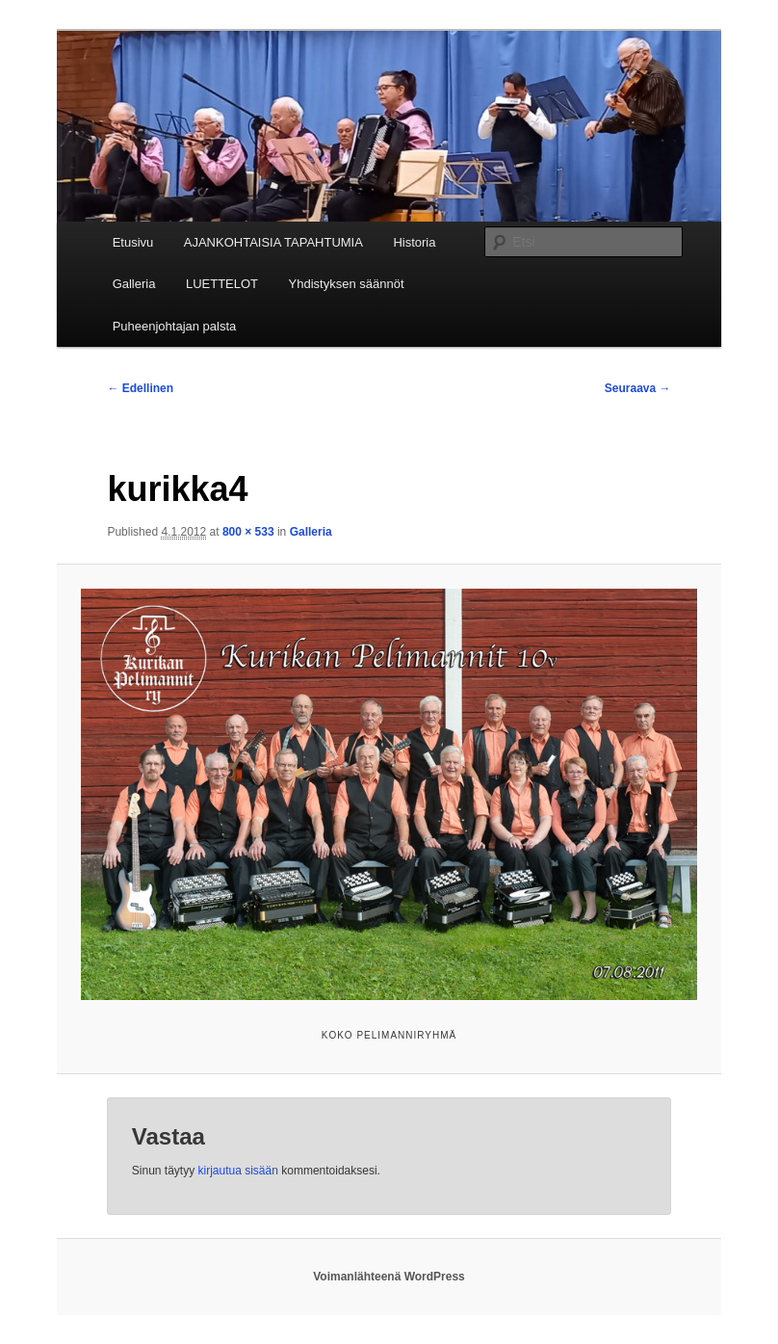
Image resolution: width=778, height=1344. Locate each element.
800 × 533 (248, 532)
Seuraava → (638, 388)
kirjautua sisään (238, 1170)
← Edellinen (140, 388)
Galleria (134, 284)
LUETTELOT (222, 284)
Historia (414, 242)
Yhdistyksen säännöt (346, 284)
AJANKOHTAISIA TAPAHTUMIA (273, 242)
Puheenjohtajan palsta (175, 326)
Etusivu (133, 242)
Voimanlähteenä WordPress (389, 1276)
